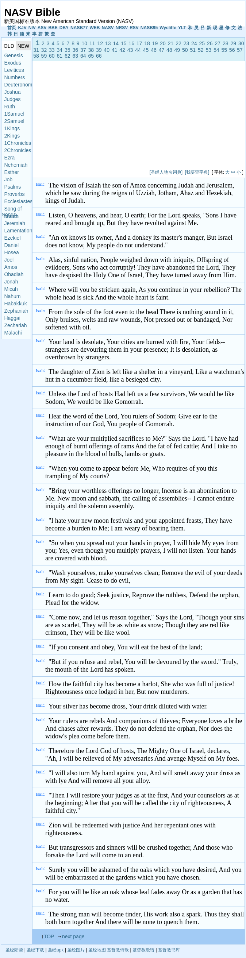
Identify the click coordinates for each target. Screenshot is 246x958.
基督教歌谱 (143, 950)
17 (139, 43)
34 (60, 50)
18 (147, 43)
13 (108, 43)
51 (193, 50)
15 (124, 43)
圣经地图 (97, 950)
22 (178, 43)
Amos (10, 267)
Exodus (12, 63)
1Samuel (14, 114)
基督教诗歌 (118, 950)
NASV (107, 27)
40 (106, 50)
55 (224, 50)
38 (91, 50)
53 (208, 50)
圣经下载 (35, 950)
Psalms (12, 187)
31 (36, 50)
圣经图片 (76, 950)
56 (232, 50)
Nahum (12, 296)
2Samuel (14, 121)
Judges (12, 99)
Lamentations (17, 230)
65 (91, 56)
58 (36, 56)
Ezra (9, 158)
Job (8, 179)
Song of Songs (11, 209)
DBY (64, 27)
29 (233, 43)
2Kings (12, 136)
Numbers (14, 77)
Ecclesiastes (17, 201)
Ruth (9, 106)
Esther (11, 172)
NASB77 (79, 27)
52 (201, 50)
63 (75, 56)
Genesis (13, 55)
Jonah (11, 282)
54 (216, 50)
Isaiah (11, 216)
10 (85, 43)
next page (73, 936)
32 (44, 50)
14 (116, 43)
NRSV (122, 27)
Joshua (12, 92)
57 (240, 50)
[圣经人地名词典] (165, 172)
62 (67, 56)
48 (169, 50)
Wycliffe (167, 27)
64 (83, 56)
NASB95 (149, 27)
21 (171, 43)
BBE (52, 27)
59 (44, 56)
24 (194, 43)
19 (155, 43)
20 (163, 43)
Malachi (13, 333)
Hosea (11, 252)
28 (225, 43)
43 (130, 50)
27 (218, 43)
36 (75, 50)
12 (100, 43)
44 (138, 50)
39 (99, 50)
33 (52, 50)
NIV (32, 27)
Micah (11, 289)
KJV (22, 27)
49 (177, 50)
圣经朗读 (14, 950)
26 (210, 43)
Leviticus (14, 70)
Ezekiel (12, 238)
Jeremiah (14, 223)
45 (146, 50)
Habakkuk (15, 303)
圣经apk (56, 950)
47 (162, 50)
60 (52, 56)
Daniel (11, 245)
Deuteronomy (17, 85)
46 (154, 50)
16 (131, 43)
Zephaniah (16, 311)
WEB (94, 27)
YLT (182, 27)
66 (99, 56)
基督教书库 (169, 950)
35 (67, 50)
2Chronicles (17, 150)
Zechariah (15, 325)
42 (122, 50)
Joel (9, 260)
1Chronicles (17, 143)
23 (186, 43)
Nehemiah (15, 165)
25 (202, 43)
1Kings (12, 128)
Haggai (12, 318)
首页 (11, 27)
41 (115, 50)
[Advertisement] (120, 117)
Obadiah (13, 274)
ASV (42, 27)
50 (185, 50)
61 (60, 56)
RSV (134, 27)
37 (83, 50)
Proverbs (14, 194)
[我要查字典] (197, 172)
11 (92, 43)
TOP (49, 936)
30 (241, 43)
